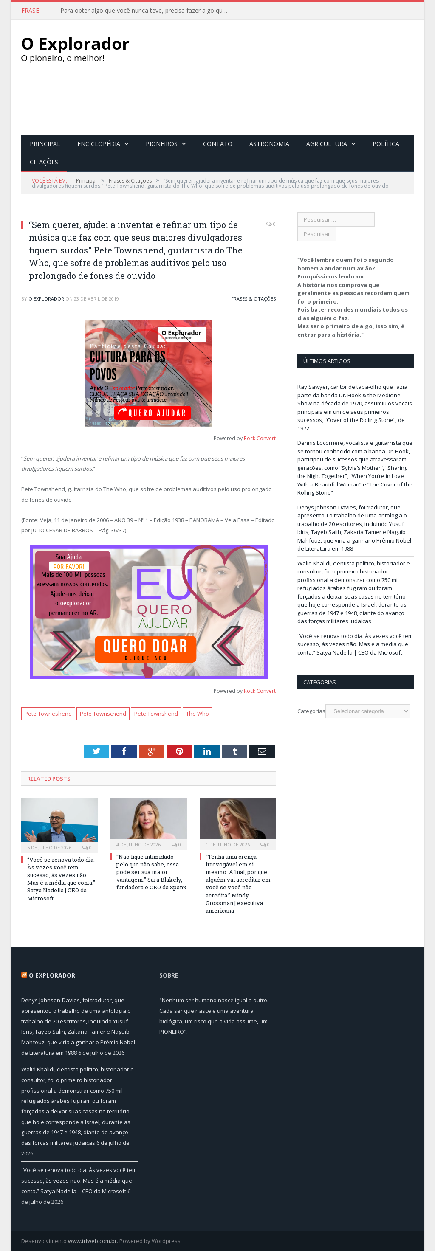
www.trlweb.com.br (92, 1240)
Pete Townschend (103, 713)
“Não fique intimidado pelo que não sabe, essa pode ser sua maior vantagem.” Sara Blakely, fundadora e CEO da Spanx (151, 871)
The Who (197, 713)
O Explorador (46, 298)
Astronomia (269, 143)
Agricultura (326, 143)
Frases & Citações (253, 298)
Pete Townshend (156, 713)
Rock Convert (260, 437)
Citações (44, 161)
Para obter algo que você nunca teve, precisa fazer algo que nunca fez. (147, 10)
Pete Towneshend (48, 713)
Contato (217, 143)
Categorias (311, 710)
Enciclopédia (98, 143)
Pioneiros (162, 143)
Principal (45, 143)
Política (386, 143)
